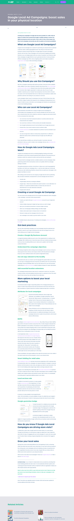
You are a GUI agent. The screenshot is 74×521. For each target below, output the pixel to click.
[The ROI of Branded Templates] (22, 518)
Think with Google (25, 456)
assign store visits (22, 60)
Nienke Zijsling (10, 14)
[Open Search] (58, 2)
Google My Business (37, 200)
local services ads (25, 383)
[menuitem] (30, 2)
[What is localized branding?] (52, 512)
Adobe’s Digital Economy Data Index (31, 322)
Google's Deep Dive (46, 454)
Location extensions (24, 129)
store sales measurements (45, 369)
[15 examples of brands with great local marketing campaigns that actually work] (22, 512)
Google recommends (29, 265)
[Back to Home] (11, 2)
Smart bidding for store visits (24, 361)
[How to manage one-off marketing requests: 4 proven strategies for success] (52, 518)
